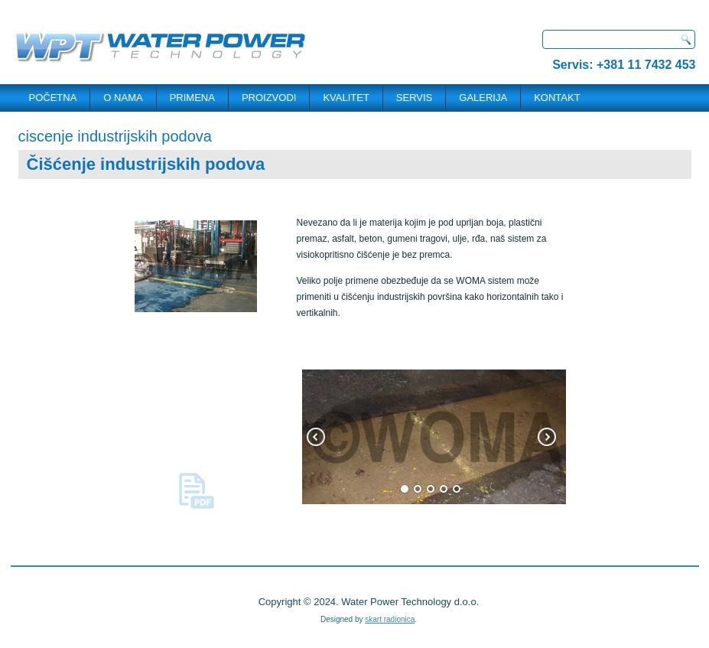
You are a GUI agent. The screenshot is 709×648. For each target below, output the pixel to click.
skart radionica (390, 619)
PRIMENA (192, 97)
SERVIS (414, 97)
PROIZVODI (269, 97)
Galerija (483, 97)
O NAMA (122, 97)
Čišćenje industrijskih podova (146, 164)
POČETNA (53, 97)
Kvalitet (346, 97)
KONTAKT (557, 97)
